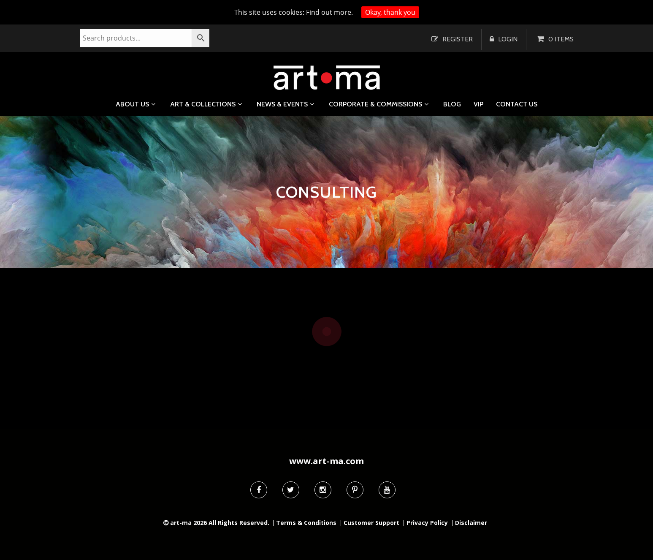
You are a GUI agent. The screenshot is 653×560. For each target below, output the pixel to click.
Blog (452, 104)
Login (508, 39)
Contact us (516, 104)
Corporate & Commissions (375, 104)
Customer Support (371, 523)
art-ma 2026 (188, 523)
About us (132, 104)
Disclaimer (471, 523)
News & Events (282, 104)
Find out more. (329, 12)
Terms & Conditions (306, 523)
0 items (561, 39)
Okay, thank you (390, 12)
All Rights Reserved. (239, 523)
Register (457, 39)
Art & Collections (203, 104)
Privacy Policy (427, 523)
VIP (478, 104)
